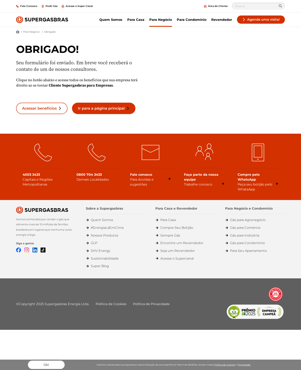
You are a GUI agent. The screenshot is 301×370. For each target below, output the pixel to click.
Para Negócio (160, 20)
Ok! (46, 365)
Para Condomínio (191, 20)
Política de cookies (224, 364)
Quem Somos (110, 20)
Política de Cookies (111, 304)
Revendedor (221, 20)
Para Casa (135, 20)
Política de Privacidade (151, 304)
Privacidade (244, 364)
